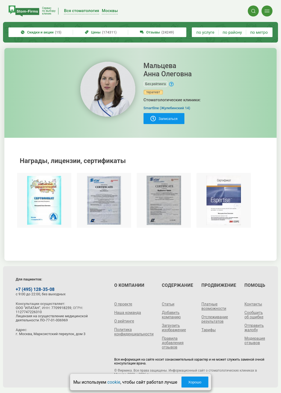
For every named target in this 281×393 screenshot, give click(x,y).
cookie (113, 382)
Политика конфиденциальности (134, 331)
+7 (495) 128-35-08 (35, 289)
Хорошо (194, 382)
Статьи (168, 304)
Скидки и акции (41, 32)
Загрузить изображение (174, 327)
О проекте (123, 304)
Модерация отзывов (255, 340)
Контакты (253, 304)
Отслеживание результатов (214, 319)
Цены (101, 32)
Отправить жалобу (254, 327)
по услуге (205, 32)
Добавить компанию (171, 314)
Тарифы (208, 330)
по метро (259, 32)
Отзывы (157, 32)
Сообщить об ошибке (254, 314)
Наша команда (127, 312)
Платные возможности (213, 306)
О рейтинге (124, 321)
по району (232, 32)
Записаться (164, 118)
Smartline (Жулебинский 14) (167, 108)
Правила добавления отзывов (173, 342)
